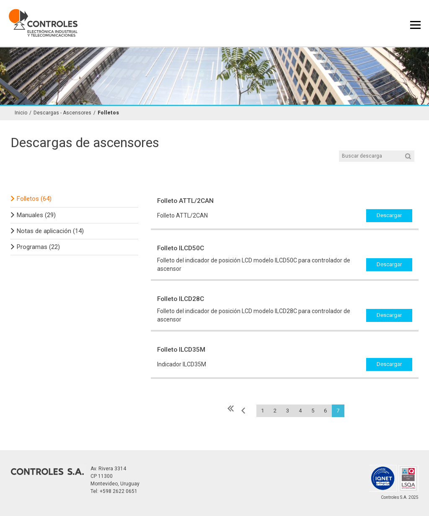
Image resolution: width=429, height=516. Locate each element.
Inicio (21, 113)
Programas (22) (38, 247)
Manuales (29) (36, 215)
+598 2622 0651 (118, 491)
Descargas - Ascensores (62, 113)
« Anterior (244, 410)
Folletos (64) (34, 198)
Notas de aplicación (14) (50, 231)
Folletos (108, 113)
